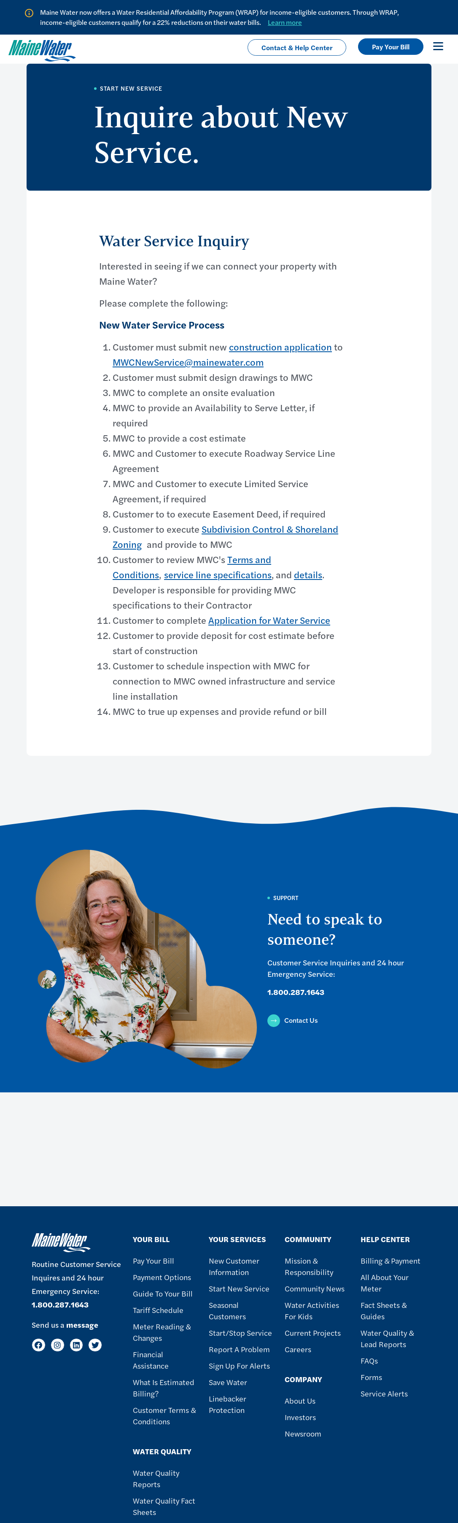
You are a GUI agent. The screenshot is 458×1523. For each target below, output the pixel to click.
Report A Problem (239, 1349)
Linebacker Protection (227, 1404)
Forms (371, 1377)
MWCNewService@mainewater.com (188, 362)
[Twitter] (95, 1345)
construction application (280, 346)
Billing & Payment (390, 1260)
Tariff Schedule (158, 1310)
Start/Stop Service (240, 1332)
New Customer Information (234, 1266)
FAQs (369, 1360)
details (308, 574)
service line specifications (218, 574)
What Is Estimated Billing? (163, 1388)
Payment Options (162, 1277)
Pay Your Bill (391, 46)
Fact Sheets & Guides (384, 1310)
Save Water (228, 1382)
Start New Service (239, 1288)
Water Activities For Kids (312, 1310)
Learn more (285, 22)
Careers (298, 1349)
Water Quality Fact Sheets (164, 1506)
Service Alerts (384, 1393)
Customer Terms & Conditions (164, 1415)
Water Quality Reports (156, 1478)
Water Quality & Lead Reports (387, 1338)
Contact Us (301, 1020)
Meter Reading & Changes (162, 1332)
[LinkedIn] (77, 1345)
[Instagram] (58, 1345)
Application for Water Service (269, 620)
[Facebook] (39, 1345)
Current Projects (313, 1332)
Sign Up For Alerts (239, 1365)
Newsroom (303, 1433)
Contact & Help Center (296, 47)
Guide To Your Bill (163, 1293)
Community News (315, 1288)
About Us (300, 1400)
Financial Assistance (151, 1360)
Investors (300, 1417)
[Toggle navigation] (438, 46)
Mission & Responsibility (309, 1266)
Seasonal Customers (227, 1310)
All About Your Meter (385, 1283)
